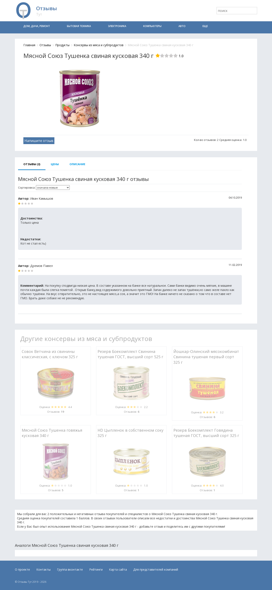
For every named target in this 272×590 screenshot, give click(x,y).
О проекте (22, 569)
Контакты (43, 569)
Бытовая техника (79, 26)
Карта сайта (118, 569)
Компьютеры (152, 26)
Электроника (117, 26)
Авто (182, 26)
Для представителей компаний (155, 569)
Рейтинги (96, 569)
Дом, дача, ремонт (36, 26)
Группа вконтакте (70, 569)
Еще (205, 26)
